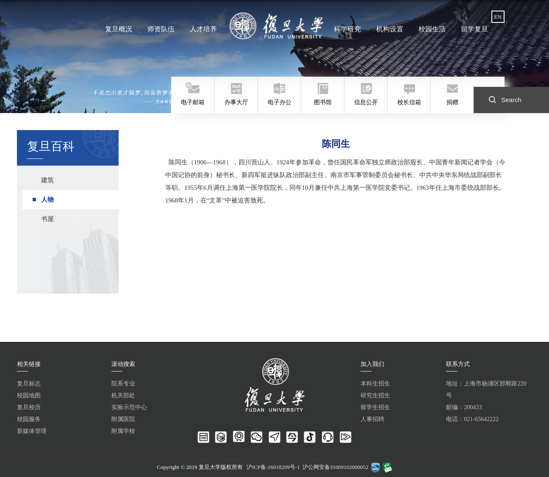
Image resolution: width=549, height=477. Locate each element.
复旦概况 (119, 29)
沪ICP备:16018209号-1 (273, 467)
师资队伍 (161, 29)
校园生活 (431, 29)
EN (498, 17)
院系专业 (123, 383)
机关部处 (123, 395)
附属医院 (123, 419)
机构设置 (389, 29)
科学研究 (347, 29)
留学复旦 (473, 29)
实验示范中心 (129, 407)
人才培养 (203, 29)
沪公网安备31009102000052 (335, 467)
